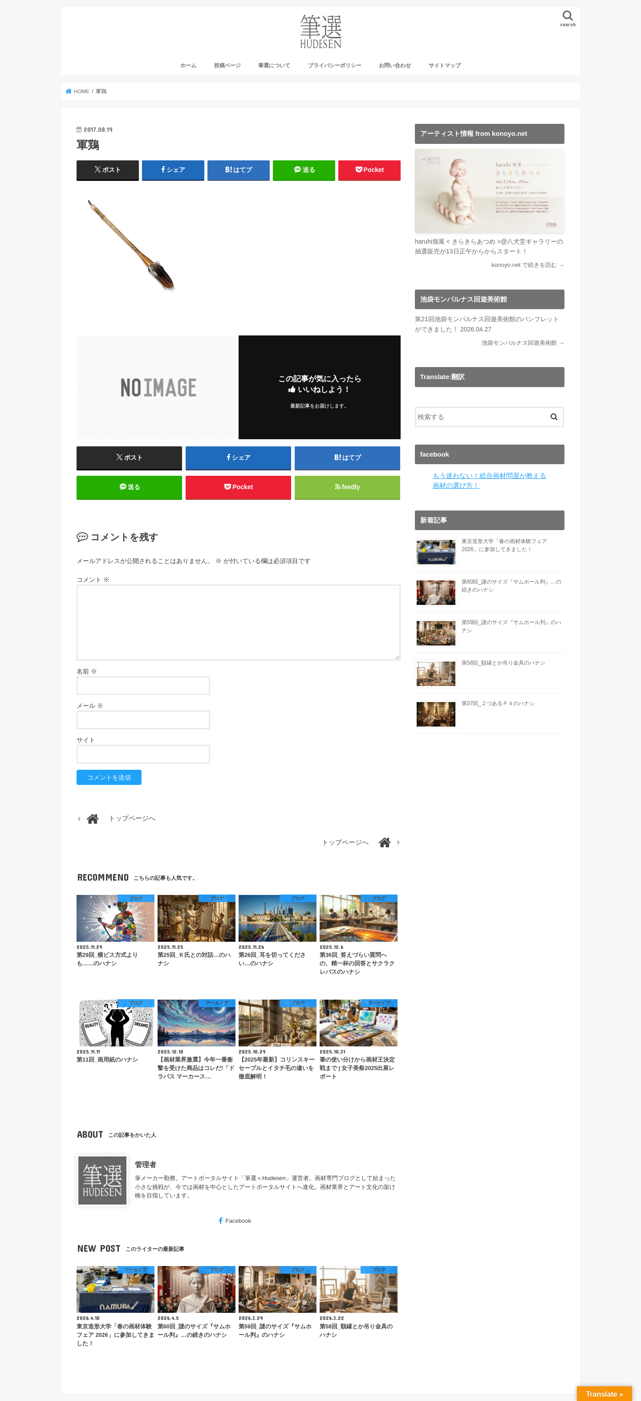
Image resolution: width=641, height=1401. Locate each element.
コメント (93, 579)
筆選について (274, 65)
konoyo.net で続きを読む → (527, 264)
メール (90, 705)
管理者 (145, 1164)
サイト (86, 739)
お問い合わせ (395, 65)
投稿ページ (227, 65)
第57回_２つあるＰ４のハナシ (498, 703)
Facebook (238, 1220)
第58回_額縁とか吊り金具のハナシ (503, 663)
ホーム (188, 65)
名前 (87, 671)
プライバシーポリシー (334, 65)
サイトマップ (445, 65)
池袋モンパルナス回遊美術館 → (523, 342)
